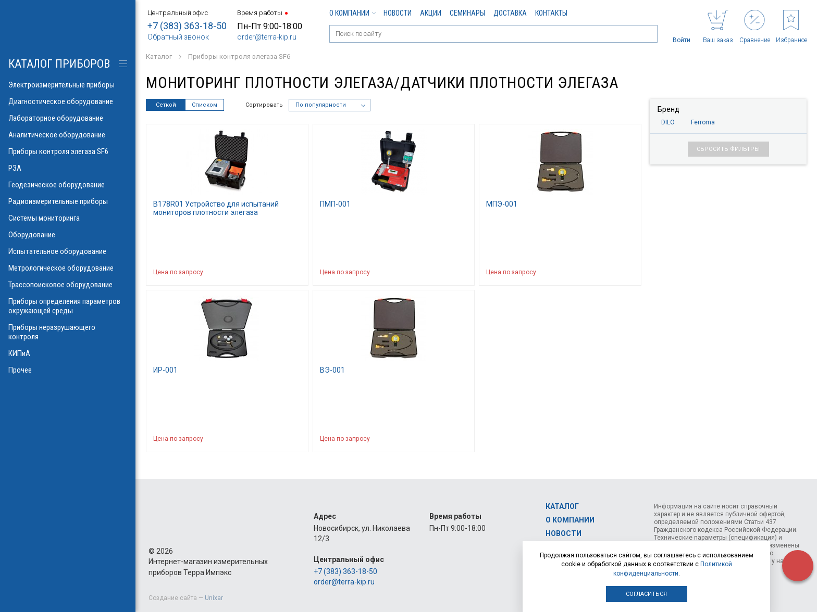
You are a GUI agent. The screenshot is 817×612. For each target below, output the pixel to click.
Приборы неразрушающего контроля (67, 332)
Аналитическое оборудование (67, 134)
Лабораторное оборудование (67, 118)
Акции (430, 13)
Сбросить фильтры (728, 149)
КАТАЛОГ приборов (59, 63)
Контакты (551, 13)
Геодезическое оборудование (67, 184)
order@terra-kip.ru (266, 37)
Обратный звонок (178, 37)
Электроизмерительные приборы (67, 85)
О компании (352, 13)
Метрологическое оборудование (67, 268)
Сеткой (166, 104)
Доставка (510, 13)
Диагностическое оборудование (67, 101)
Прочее (67, 370)
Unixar (214, 598)
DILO (668, 122)
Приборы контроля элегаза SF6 (67, 151)
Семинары (467, 13)
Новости (397, 13)
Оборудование (67, 234)
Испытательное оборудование (67, 251)
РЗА (67, 168)
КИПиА (67, 353)
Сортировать (264, 104)
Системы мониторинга (67, 218)
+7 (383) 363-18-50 (187, 25)
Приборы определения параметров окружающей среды (67, 306)
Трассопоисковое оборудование (67, 284)
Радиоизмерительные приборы (67, 201)
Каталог (562, 506)
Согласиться (646, 594)
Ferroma (703, 122)
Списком (204, 104)
